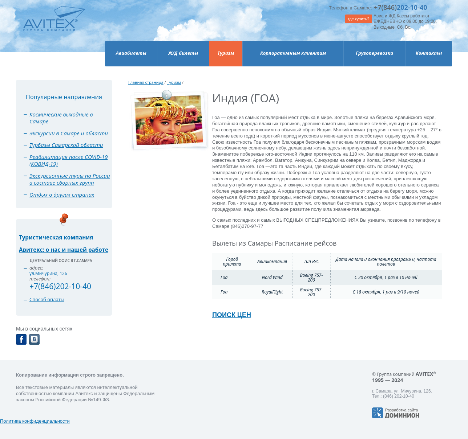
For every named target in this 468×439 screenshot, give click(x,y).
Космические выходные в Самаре (61, 118)
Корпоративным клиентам (293, 53)
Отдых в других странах (61, 194)
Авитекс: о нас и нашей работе (63, 249)
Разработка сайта (401, 410)
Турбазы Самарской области (66, 144)
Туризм (225, 53)
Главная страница (146, 82)
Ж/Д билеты (183, 53)
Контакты (429, 53)
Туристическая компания (56, 237)
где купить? (359, 19)
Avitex (54, 25)
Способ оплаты (46, 299)
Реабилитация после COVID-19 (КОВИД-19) (68, 160)
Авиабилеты (131, 53)
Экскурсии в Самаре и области (68, 133)
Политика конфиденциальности (35, 421)
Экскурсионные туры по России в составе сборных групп (69, 179)
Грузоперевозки (374, 53)
